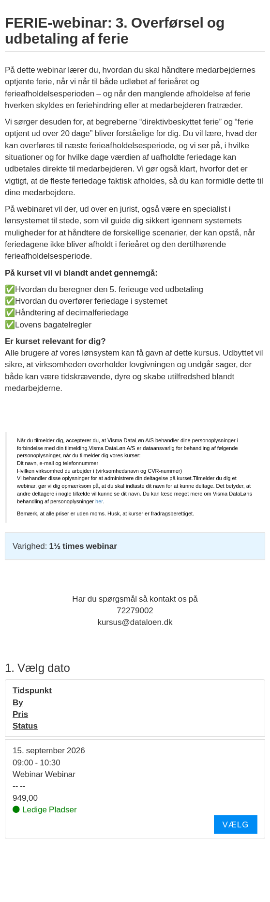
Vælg (235, 824)
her (99, 501)
